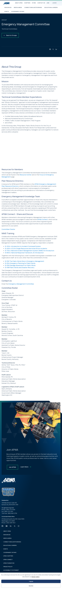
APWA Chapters (8, 556)
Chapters (27, 3)
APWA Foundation (8, 563)
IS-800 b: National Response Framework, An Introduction (24, 253)
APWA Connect (42, 219)
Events (6, 11)
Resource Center (25, 175)
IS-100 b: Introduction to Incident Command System (23, 246)
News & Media (18, 7)
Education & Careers (51, 7)
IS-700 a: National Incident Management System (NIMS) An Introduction (29, 251)
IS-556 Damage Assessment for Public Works (20, 265)
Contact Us (41, 3)
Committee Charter (8, 229)
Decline (31, 586)
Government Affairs (17, 11)
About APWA (19, 3)
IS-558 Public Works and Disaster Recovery (19, 267)
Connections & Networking (33, 7)
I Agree (31, 581)
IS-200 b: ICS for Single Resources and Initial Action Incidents (26, 248)
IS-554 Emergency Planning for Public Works (20, 263)
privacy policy (35, 577)
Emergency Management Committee (21, 284)
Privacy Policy (7, 566)
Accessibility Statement (11, 570)
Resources (7, 7)
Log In (54, 3)
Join (48, 3)
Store (34, 3)
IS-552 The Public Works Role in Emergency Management (24, 261)
